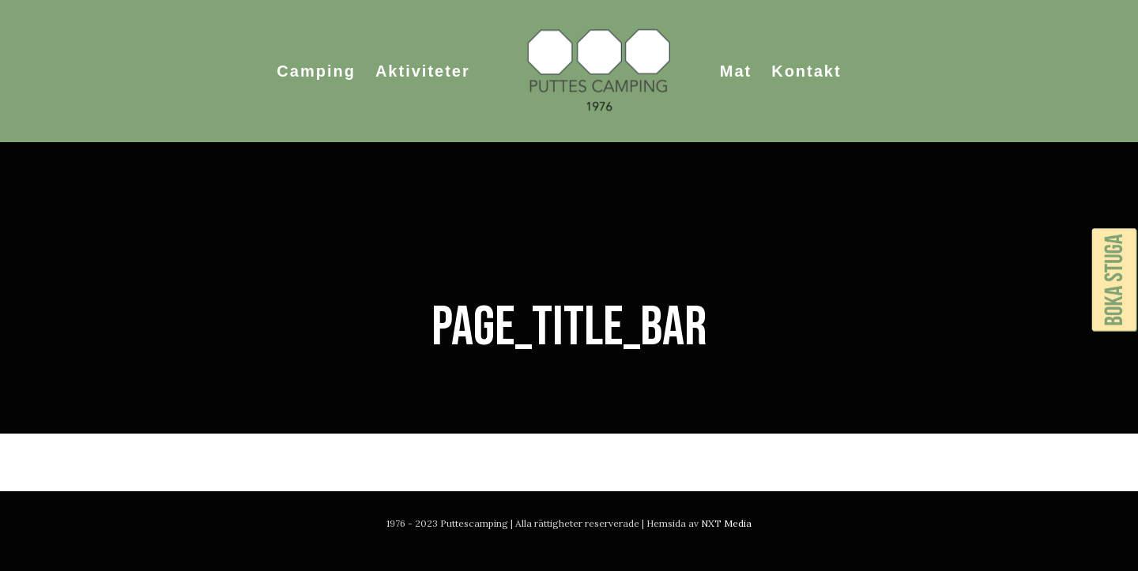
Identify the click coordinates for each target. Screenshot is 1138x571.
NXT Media (726, 523)
